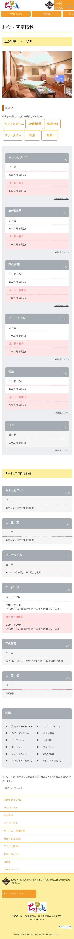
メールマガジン (12, 869)
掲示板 (7, 862)
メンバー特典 (11, 823)
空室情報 (46, 14)
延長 (49, 135)
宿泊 (32, 135)
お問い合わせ (11, 854)
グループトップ (15, 893)
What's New (15, 14)
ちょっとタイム (14, 123)
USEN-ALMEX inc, (33, 934)
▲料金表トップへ (61, 199)
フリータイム (13, 135)
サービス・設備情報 (14, 831)
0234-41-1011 (37, 919)
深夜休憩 (52, 123)
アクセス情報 (11, 846)
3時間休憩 (35, 123)
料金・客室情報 (12, 838)
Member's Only (12, 800)
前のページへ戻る (13, 788)
